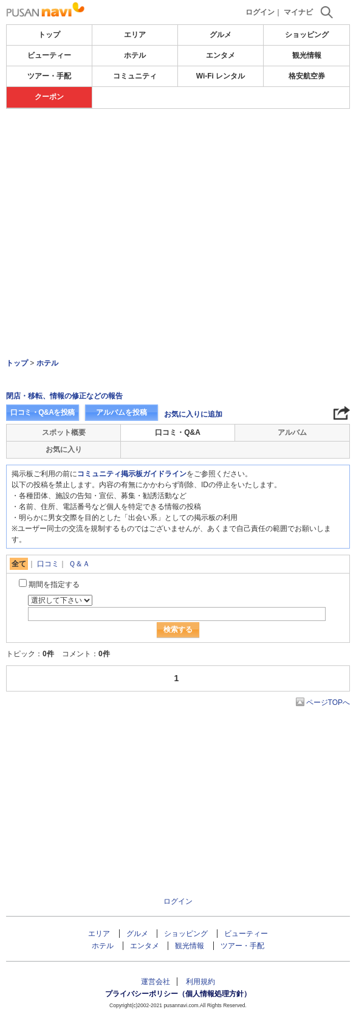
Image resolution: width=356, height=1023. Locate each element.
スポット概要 (64, 432)
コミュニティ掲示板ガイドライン (132, 474)
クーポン (49, 96)
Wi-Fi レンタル (220, 76)
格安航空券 (307, 76)
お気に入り (64, 449)
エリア (135, 34)
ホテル (135, 55)
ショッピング (307, 34)
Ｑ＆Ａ (79, 564)
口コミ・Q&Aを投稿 (42, 412)
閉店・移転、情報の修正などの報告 (64, 396)
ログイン (260, 12)
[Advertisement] (178, 145)
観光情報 (306, 55)
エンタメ (220, 55)
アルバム (292, 432)
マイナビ (298, 12)
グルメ (220, 34)
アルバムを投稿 (121, 412)
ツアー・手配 (49, 76)
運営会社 (155, 981)
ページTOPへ (328, 702)
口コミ (48, 564)
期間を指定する (54, 584)
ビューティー (49, 55)
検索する (178, 629)
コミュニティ (135, 76)
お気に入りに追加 (193, 414)
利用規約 (200, 981)
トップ (49, 34)
